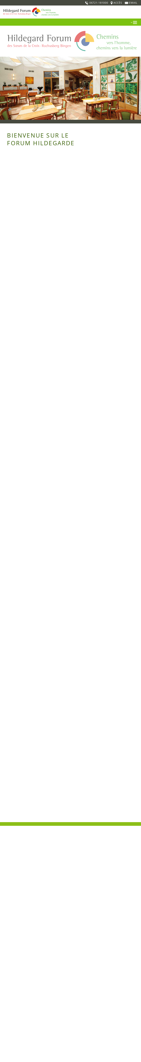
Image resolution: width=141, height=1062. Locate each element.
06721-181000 (96, 2)
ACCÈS (116, 2)
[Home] (30, 8)
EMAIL (131, 2)
